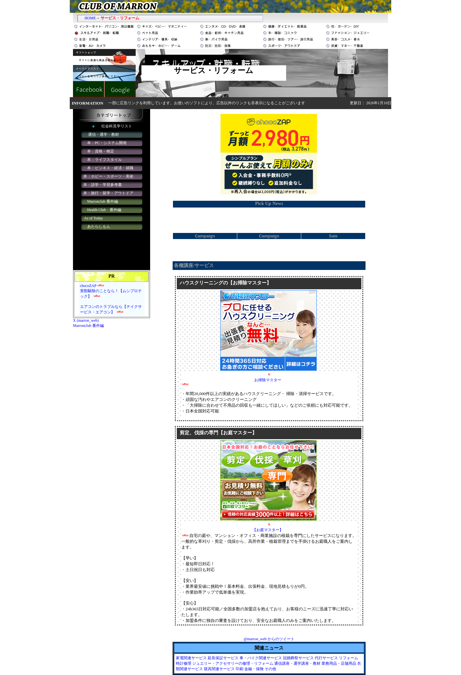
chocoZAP (88, 285)
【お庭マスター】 (267, 530)
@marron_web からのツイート (269, 639)
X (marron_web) (86, 320)
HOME (90, 18)
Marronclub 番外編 (88, 325)
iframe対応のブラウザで (111, 189)
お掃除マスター (267, 380)
